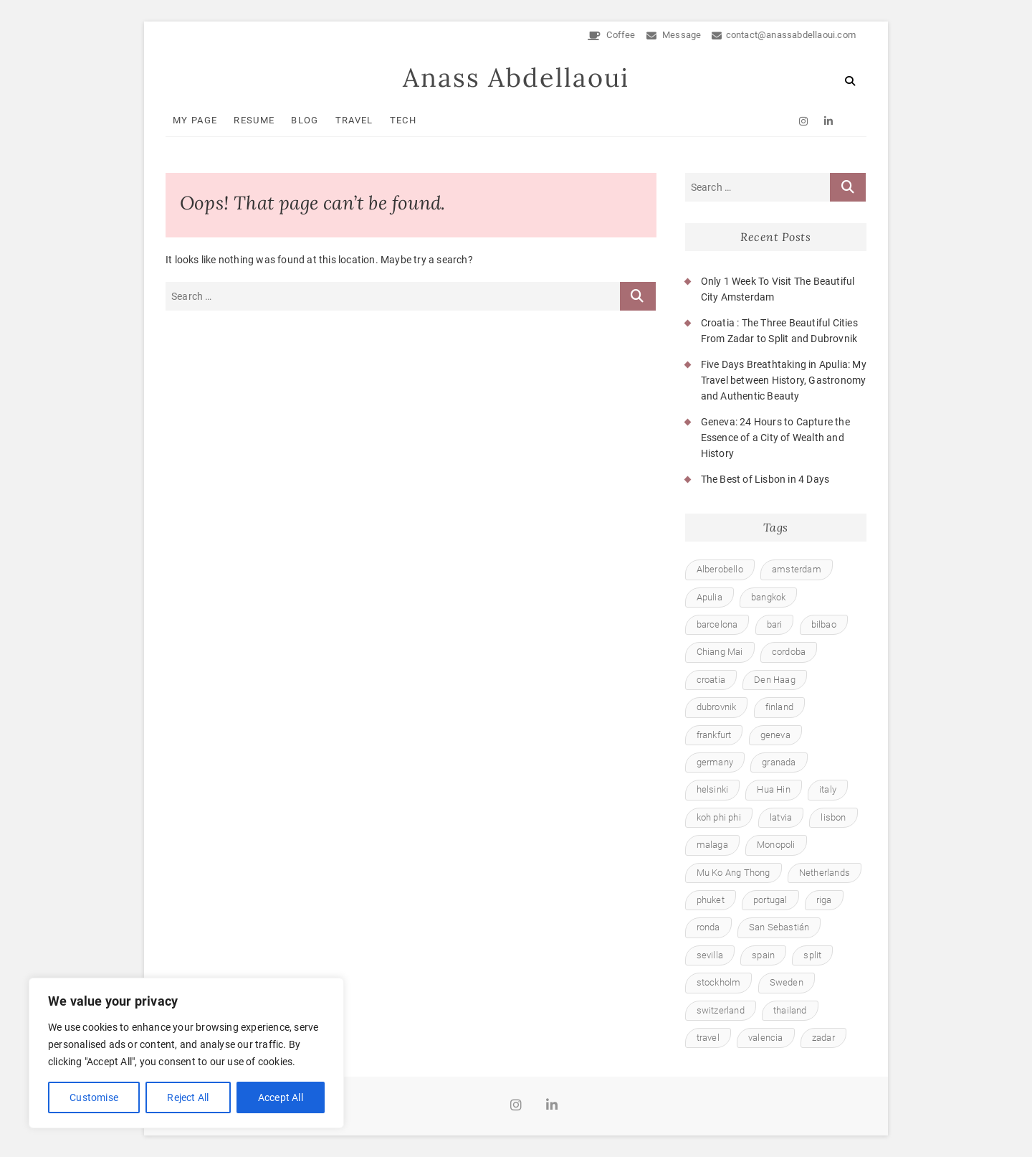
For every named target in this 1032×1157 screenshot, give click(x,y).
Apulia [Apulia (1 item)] (709, 597)
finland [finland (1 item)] (779, 707)
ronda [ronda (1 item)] (708, 927)
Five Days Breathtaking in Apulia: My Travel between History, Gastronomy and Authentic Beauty (783, 380)
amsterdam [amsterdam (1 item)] (796, 569)
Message (674, 34)
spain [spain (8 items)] (763, 955)
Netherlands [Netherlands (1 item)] (824, 872)
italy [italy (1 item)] (827, 789)
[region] (186, 1053)
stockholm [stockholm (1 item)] (719, 982)
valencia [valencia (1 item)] (765, 1037)
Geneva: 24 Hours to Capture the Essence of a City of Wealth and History (775, 438)
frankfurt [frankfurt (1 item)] (714, 734)
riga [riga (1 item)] (824, 899)
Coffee (612, 34)
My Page (195, 120)
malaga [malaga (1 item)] (712, 844)
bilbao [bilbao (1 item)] (823, 624)
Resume (254, 120)
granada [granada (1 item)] (779, 762)
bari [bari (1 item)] (775, 624)
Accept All (280, 1097)
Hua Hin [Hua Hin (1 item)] (773, 789)
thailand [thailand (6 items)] (790, 1010)
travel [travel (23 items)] (708, 1037)
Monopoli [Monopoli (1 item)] (776, 844)
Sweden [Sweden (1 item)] (786, 982)
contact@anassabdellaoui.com (784, 34)
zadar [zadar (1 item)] (823, 1037)
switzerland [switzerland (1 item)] (721, 1010)
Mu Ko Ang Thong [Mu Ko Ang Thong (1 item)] (733, 872)
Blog (304, 120)
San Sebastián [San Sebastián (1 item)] (779, 927)
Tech (403, 120)
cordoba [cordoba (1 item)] (789, 651)
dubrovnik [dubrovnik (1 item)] (717, 707)
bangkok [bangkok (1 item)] (768, 597)
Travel (354, 120)
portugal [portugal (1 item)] (770, 899)
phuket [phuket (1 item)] (711, 899)
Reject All (188, 1097)
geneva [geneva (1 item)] (775, 734)
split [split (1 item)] (812, 955)
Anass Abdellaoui (516, 77)
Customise (94, 1097)
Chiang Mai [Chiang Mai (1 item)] (720, 651)
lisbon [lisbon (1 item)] (833, 817)
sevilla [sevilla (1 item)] (710, 955)
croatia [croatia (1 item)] (711, 679)
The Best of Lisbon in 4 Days (765, 479)
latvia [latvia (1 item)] (781, 817)
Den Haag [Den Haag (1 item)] (775, 679)
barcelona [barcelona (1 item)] (717, 624)
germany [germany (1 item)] (715, 762)
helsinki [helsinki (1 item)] (713, 789)
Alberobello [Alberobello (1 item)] (720, 569)
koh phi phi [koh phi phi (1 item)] (719, 817)
